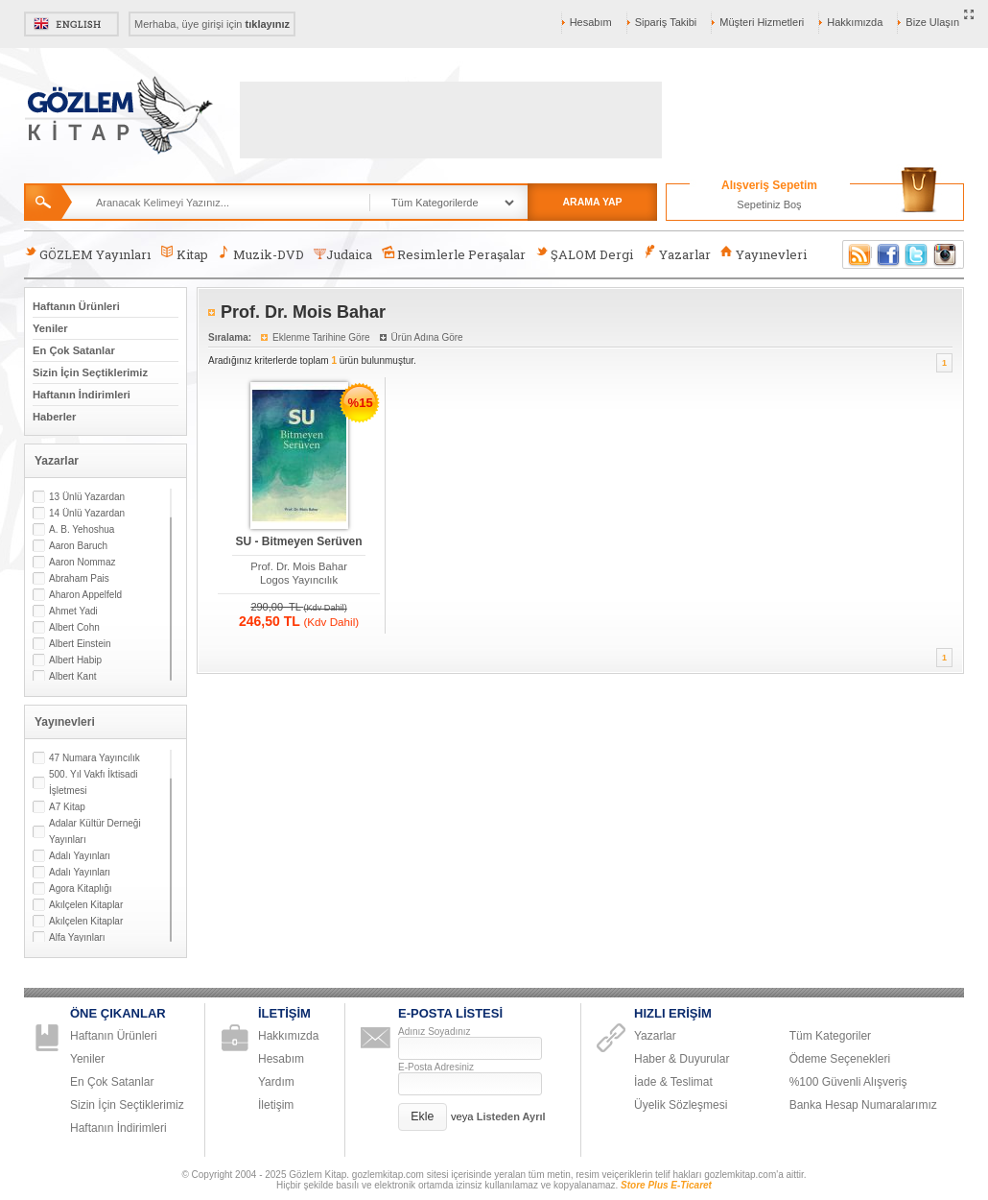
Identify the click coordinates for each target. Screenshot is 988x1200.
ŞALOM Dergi (584, 254)
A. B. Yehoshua (81, 529)
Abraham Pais (79, 578)
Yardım (276, 1082)
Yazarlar (676, 254)
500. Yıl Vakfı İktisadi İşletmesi (93, 782)
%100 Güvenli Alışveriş (848, 1082)
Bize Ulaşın (932, 22)
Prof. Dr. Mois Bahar (298, 566)
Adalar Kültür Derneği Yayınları (95, 831)
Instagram (945, 254)
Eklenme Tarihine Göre (321, 337)
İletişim (276, 1105)
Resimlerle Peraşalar (454, 254)
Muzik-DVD (261, 254)
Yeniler (50, 328)
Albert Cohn (74, 627)
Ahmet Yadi (73, 611)
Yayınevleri (763, 254)
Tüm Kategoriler (830, 1036)
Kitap (183, 254)
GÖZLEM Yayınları (87, 254)
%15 (360, 403)
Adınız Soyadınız (434, 1031)
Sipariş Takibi (666, 22)
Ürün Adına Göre (427, 337)
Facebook (888, 254)
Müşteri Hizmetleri (761, 22)
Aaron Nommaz (82, 562)
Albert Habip (75, 660)
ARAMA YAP (592, 201)
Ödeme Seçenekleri (839, 1059)
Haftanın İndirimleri (81, 394)
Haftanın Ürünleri (76, 306)
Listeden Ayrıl (511, 1116)
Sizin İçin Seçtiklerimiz (90, 372)
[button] (422, 1117)
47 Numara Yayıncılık (94, 758)
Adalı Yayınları (79, 856)
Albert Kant (72, 676)
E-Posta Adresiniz (436, 1067)
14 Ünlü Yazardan (87, 513)
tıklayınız (268, 24)
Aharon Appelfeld (85, 594)
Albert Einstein (79, 643)
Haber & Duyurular (681, 1059)
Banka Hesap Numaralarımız (863, 1105)
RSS (856, 254)
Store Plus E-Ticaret (666, 1185)
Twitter (917, 254)
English (71, 24)
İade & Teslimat (673, 1082)
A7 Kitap (67, 807)
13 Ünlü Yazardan (87, 497)
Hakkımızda (854, 22)
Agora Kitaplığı (80, 888)
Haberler (54, 416)
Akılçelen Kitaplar (86, 905)
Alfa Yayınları (77, 937)
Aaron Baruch (78, 545)
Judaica (343, 254)
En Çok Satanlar (74, 350)
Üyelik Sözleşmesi (680, 1105)
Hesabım (591, 22)
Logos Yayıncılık (299, 580)
